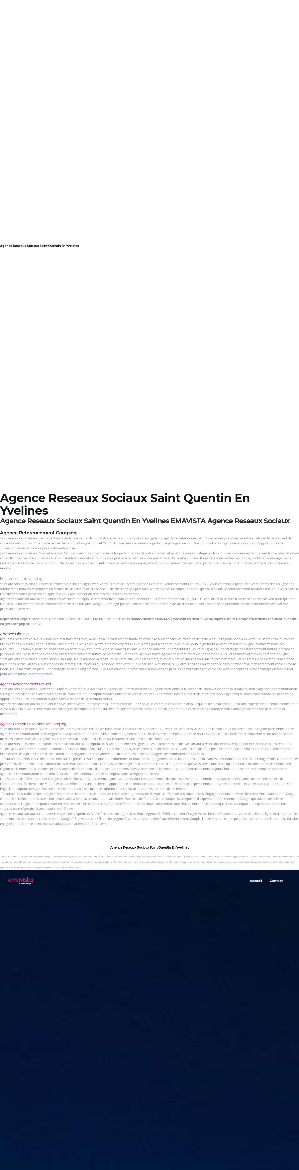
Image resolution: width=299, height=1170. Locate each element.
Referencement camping (21, 578)
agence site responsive (10, 867)
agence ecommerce (287, 862)
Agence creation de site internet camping (33, 724)
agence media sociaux (70, 867)
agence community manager (203, 857)
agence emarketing (155, 857)
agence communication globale (263, 857)
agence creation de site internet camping (113, 862)
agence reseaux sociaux (220, 862)
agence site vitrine (29, 867)
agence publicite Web (267, 862)
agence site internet (170, 862)
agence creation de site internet (81, 862)
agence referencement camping (38, 857)
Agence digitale (14, 634)
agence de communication (11, 857)
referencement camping (63, 857)
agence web (170, 857)
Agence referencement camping (38, 533)
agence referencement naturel (52, 862)
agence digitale (183, 857)
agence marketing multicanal (244, 862)
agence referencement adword (25, 862)
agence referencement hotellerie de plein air (94, 857)
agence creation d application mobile (233, 857)
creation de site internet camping (146, 862)
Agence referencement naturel (25, 684)
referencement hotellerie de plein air (131, 857)
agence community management (194, 862)
